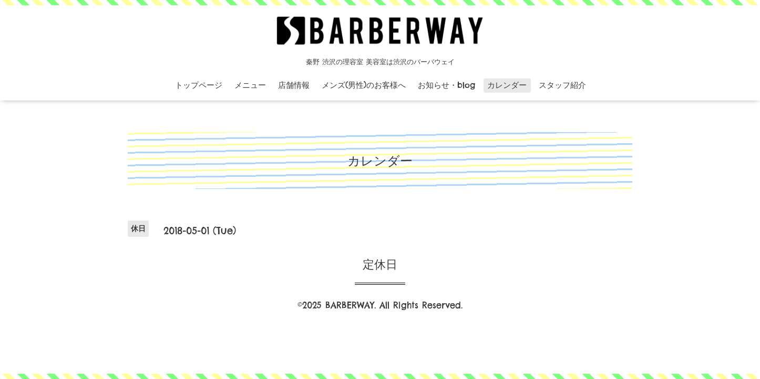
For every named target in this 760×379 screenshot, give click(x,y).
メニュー (250, 85)
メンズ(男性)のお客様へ (364, 85)
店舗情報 (294, 85)
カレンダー (507, 85)
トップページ (198, 85)
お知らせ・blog (446, 85)
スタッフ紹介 (562, 85)
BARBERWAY (349, 305)
